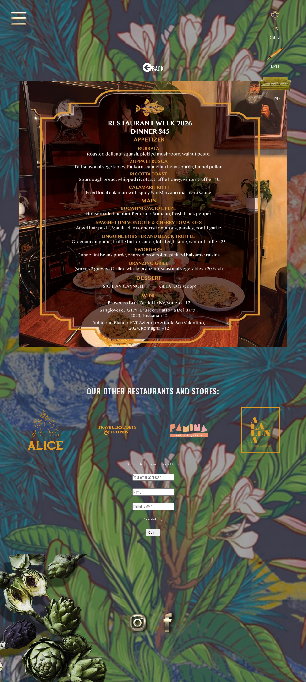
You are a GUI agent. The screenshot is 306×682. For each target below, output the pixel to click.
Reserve (275, 37)
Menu (275, 67)
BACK (153, 68)
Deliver (275, 98)
